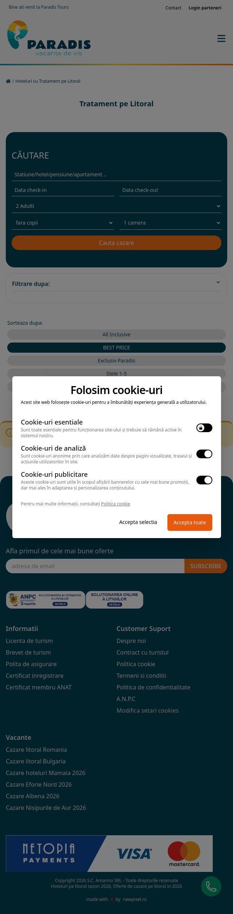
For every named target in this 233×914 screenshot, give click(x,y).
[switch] (204, 427)
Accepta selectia (138, 522)
